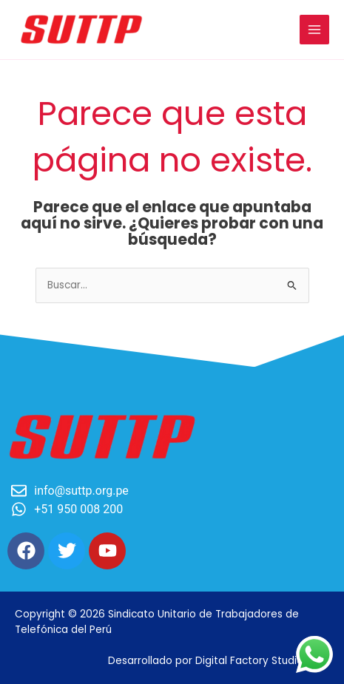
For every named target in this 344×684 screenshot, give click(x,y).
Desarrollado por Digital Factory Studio (205, 661)
